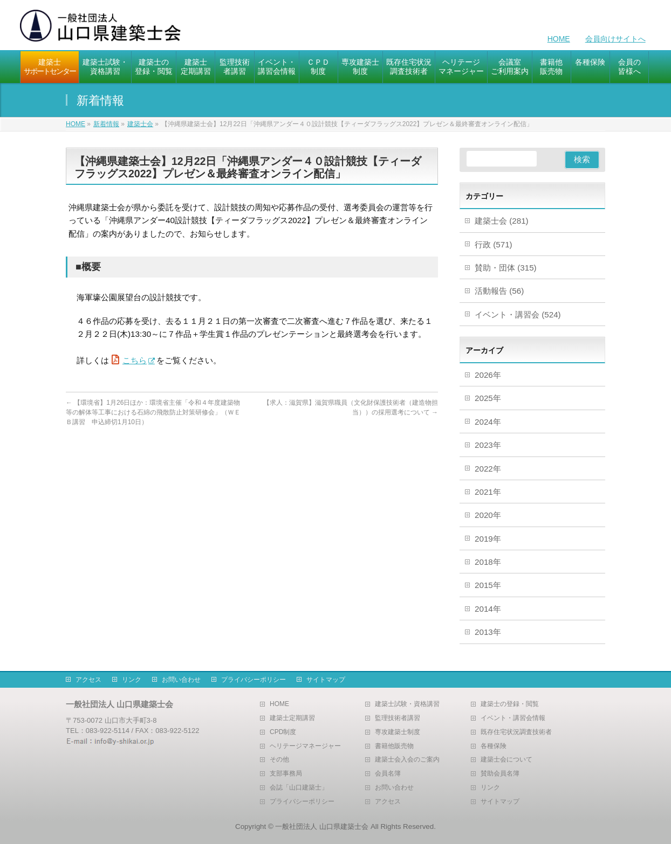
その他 (279, 759)
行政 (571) (493, 244)
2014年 (488, 608)
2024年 (488, 421)
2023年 (488, 444)
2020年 (488, 515)
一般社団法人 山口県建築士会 (321, 826)
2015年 (488, 585)
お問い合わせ (181, 679)
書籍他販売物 (394, 746)
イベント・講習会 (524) (518, 314)
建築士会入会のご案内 (407, 759)
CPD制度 (283, 732)
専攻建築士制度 (397, 732)
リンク (131, 679)
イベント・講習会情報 (513, 718)
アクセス (88, 679)
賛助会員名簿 (500, 773)
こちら (134, 360)
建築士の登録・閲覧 (510, 704)
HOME (558, 38)
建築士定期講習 (292, 718)
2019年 (488, 538)
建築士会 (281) (502, 220)
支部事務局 (286, 773)
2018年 (488, 561)
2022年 (488, 468)
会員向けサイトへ (615, 38)
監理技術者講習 (397, 718)
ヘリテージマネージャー (305, 746)
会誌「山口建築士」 (299, 787)
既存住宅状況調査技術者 (516, 732)
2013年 (488, 632)
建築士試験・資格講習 (407, 704)
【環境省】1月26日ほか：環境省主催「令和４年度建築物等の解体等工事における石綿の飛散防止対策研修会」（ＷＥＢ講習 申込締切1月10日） (153, 412)
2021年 (488, 491)
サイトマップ (325, 679)
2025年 (488, 398)
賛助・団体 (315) (506, 267)
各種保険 (493, 746)
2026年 (488, 374)
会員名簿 (388, 773)
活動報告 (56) (499, 290)
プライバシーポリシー (253, 679)
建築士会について (506, 759)
